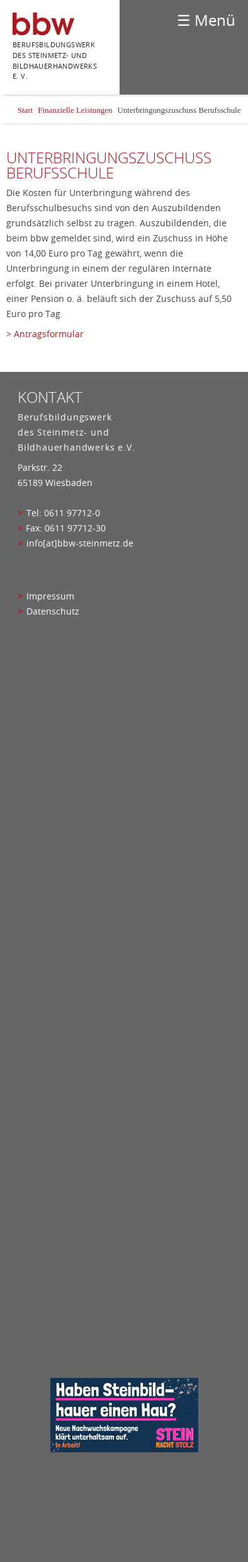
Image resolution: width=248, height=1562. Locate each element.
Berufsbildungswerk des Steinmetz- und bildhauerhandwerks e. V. (55, 60)
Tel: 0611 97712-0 (63, 513)
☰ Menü (206, 20)
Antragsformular (49, 334)
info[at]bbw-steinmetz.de (79, 543)
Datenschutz (52, 611)
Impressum (50, 596)
